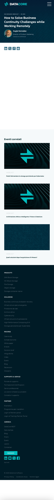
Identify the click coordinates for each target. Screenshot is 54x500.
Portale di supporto (11, 381)
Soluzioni (8, 297)
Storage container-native (13, 291)
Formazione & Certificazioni (14, 385)
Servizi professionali (11, 388)
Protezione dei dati (11, 309)
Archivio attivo (9, 312)
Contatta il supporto (11, 395)
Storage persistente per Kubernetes (17, 326)
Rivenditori (8, 406)
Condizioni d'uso (22, 477)
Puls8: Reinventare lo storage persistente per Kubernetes (25, 176)
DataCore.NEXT (9, 427)
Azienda (7, 422)
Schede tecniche (10, 340)
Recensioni (8, 367)
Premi (6, 437)
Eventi (6, 361)
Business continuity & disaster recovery (18, 302)
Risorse (7, 332)
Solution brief (9, 350)
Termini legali (34, 477)
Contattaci (8, 447)
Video (6, 357)
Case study (8, 336)
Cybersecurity (9, 316)
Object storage (9, 288)
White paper (8, 343)
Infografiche (8, 354)
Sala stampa (8, 430)
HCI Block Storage (11, 281)
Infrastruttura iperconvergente (15, 305)
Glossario (7, 371)
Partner (7, 401)
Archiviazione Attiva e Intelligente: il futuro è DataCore (24, 217)
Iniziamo (10, 453)
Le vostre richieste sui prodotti (15, 392)
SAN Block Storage (11, 277)
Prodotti (8, 273)
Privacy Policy (9, 477)
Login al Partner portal (12, 413)
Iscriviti (6, 462)
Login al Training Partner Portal (15, 416)
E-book (6, 347)
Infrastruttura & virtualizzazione (15, 319)
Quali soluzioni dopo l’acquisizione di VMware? (21, 257)
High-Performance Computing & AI (17, 322)
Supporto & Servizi (12, 377)
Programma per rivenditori (14, 409)
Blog (6, 364)
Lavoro (6, 444)
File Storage (8, 284)
